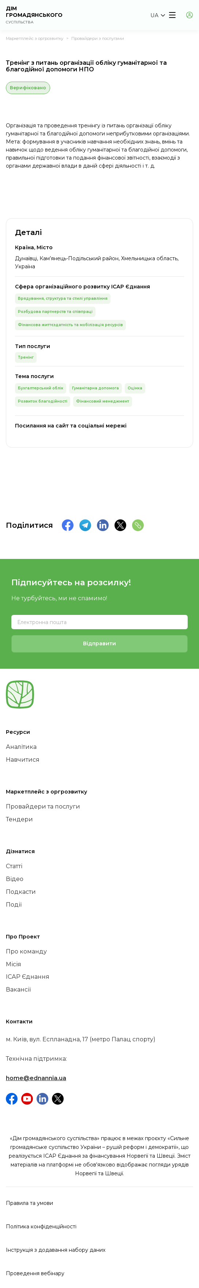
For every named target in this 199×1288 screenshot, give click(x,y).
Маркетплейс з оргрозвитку (34, 38)
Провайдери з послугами (97, 38)
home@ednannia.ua (36, 1078)
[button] (157, 15)
